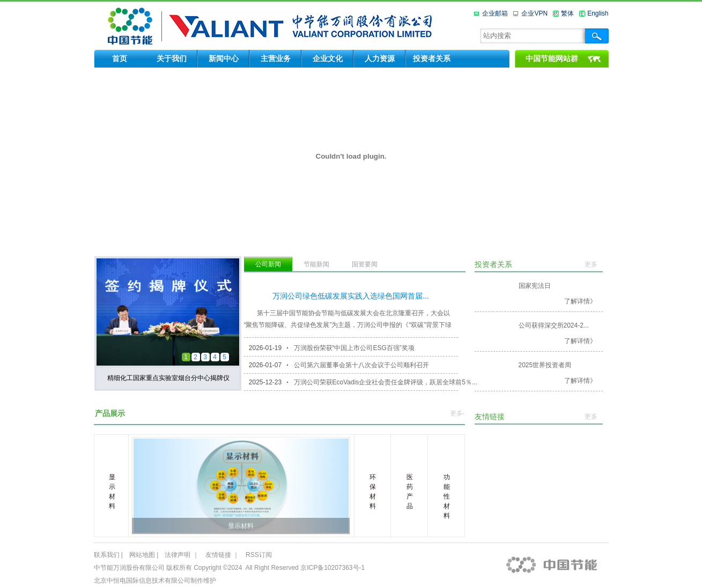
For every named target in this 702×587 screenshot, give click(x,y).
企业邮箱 (495, 13)
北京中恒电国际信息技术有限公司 (142, 580)
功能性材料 (447, 496)
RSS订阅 (259, 555)
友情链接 (218, 555)
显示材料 (241, 526)
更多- (457, 413)
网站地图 (142, 555)
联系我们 (107, 555)
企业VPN (534, 13)
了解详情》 (580, 301)
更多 (591, 264)
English (597, 13)
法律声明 (177, 555)
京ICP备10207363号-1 (332, 567)
